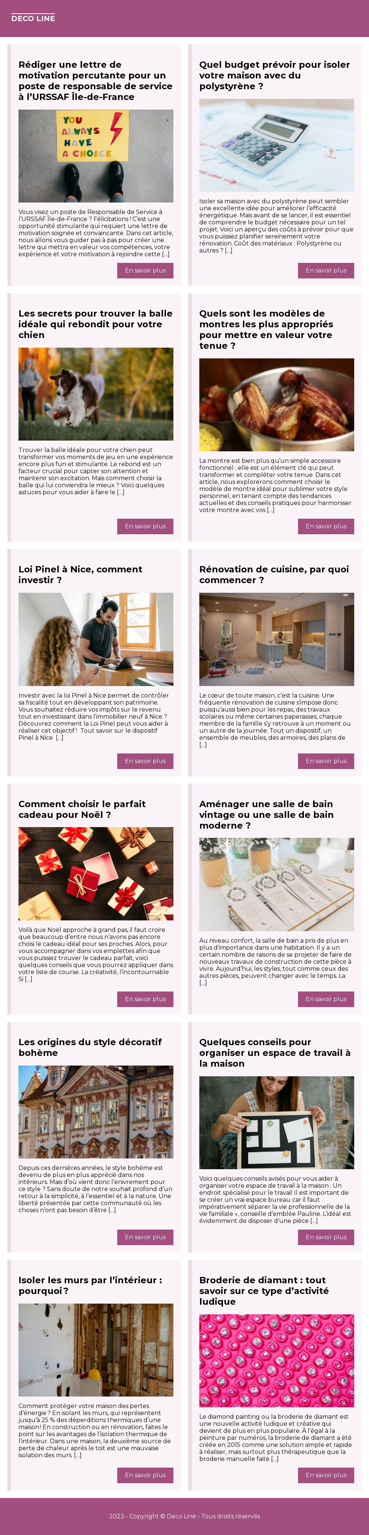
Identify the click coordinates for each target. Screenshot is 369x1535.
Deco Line (33, 18)
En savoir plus (145, 270)
